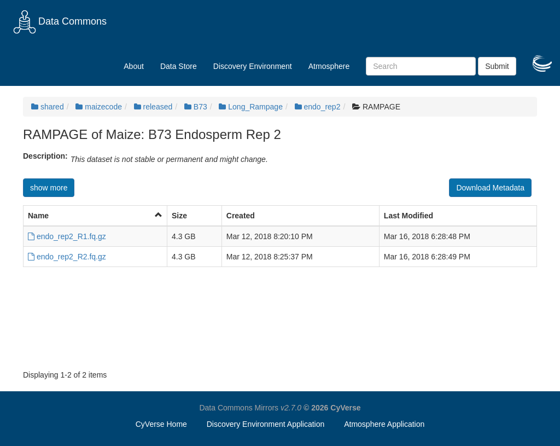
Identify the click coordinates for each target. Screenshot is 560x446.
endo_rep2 (318, 106)
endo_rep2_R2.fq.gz (67, 256)
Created (240, 215)
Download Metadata (490, 187)
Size (179, 215)
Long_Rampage (251, 106)
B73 (195, 106)
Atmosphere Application (384, 424)
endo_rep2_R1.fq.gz (67, 236)
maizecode (98, 106)
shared (47, 106)
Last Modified (408, 215)
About (134, 66)
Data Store (178, 66)
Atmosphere (328, 66)
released (153, 106)
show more (48, 187)
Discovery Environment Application (266, 424)
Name (38, 215)
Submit (497, 66)
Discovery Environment (252, 66)
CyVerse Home (161, 424)
